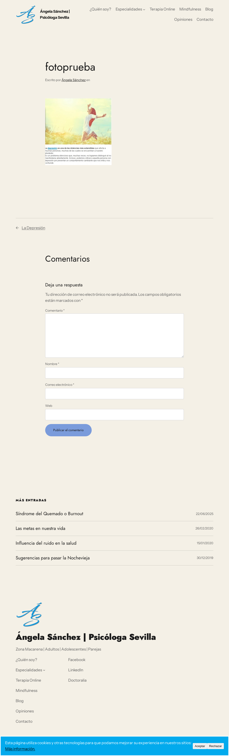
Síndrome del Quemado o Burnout (49, 514)
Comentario (55, 311)
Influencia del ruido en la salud (46, 543)
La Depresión (33, 227)
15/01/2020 (205, 543)
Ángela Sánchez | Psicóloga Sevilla (86, 637)
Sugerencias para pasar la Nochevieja (53, 558)
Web (48, 406)
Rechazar (215, 746)
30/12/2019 (205, 558)
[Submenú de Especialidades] (144, 9)
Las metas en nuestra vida (40, 528)
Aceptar (200, 746)
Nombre (52, 364)
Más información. (20, 748)
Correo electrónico (59, 385)
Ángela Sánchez (73, 80)
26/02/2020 (204, 528)
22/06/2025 (204, 514)
